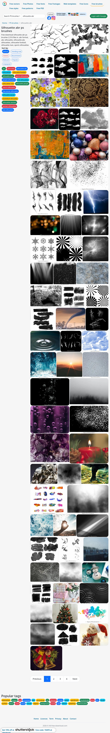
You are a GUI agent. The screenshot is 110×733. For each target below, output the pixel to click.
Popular (15, 60)
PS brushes (13, 23)
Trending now (16, 51)
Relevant (6, 60)
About (65, 719)
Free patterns (27, 8)
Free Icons (84, 4)
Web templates (70, 4)
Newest (5, 56)
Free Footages (54, 4)
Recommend (16, 56)
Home (4, 23)
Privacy (58, 719)
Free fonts (41, 4)
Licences (43, 719)
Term (51, 719)
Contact (73, 719)
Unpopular (7, 64)
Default (5, 51)
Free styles (13, 8)
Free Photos (28, 4)
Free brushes (97, 4)
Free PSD (40, 8)
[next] (75, 679)
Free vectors (14, 4)
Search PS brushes (11, 16)
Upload (50, 14)
